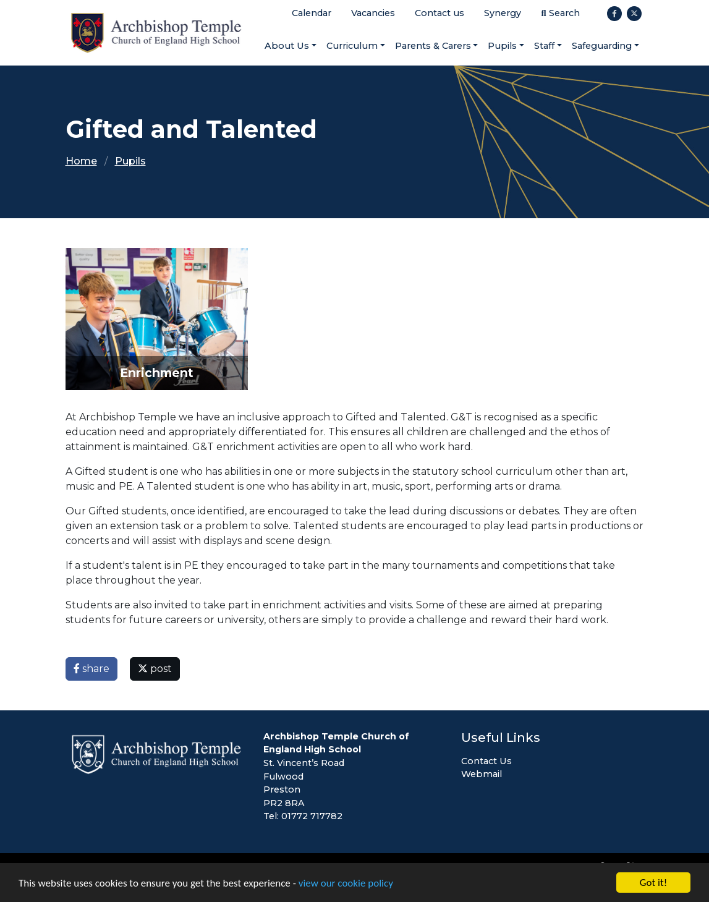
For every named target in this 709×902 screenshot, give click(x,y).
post (155, 668)
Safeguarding (602, 45)
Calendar (311, 13)
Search (560, 13)
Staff (544, 45)
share (91, 668)
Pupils (502, 45)
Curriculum (352, 45)
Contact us (439, 13)
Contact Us (486, 761)
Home (81, 161)
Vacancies (373, 13)
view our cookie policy (346, 883)
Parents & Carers (433, 45)
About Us (287, 45)
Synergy (502, 13)
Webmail (481, 774)
